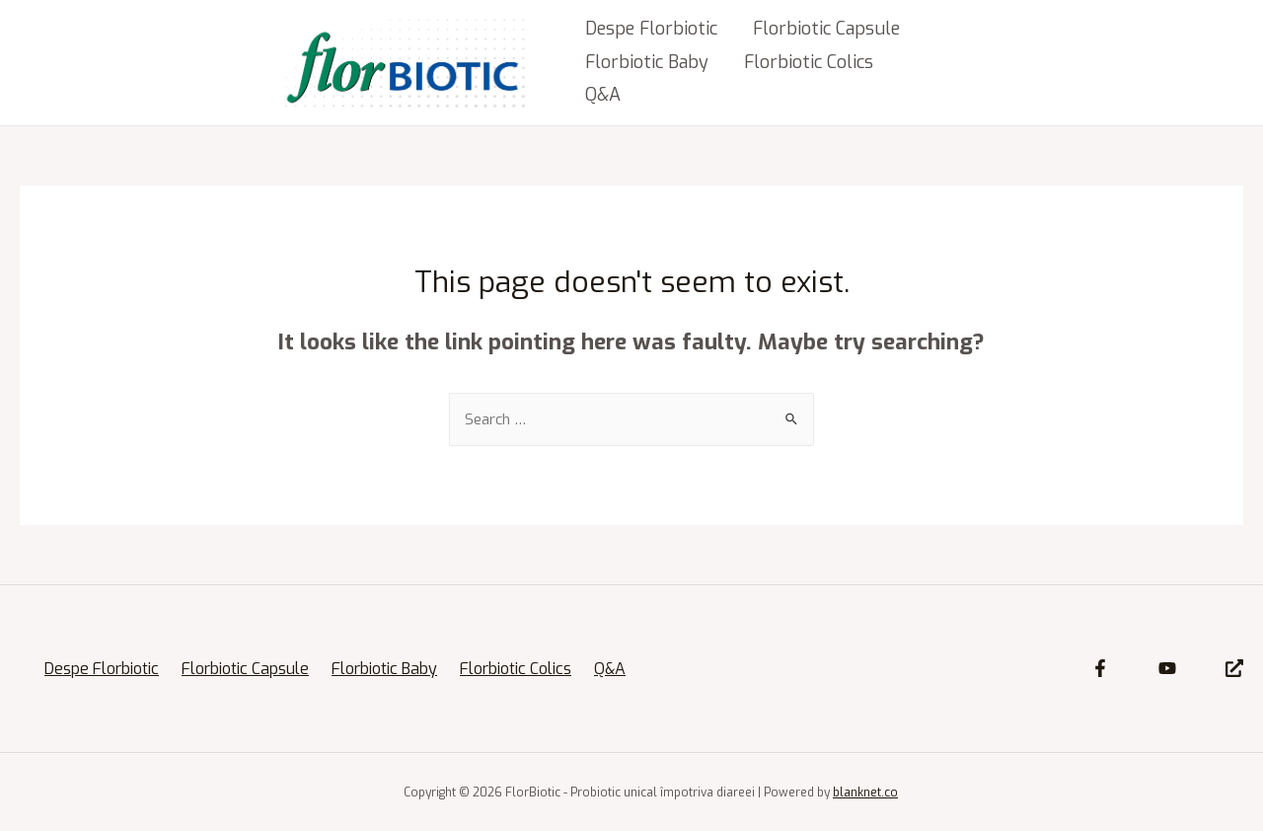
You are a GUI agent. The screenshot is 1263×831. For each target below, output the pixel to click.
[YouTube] (1167, 668)
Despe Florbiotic (651, 28)
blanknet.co (865, 792)
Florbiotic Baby (646, 62)
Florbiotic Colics (808, 62)
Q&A (603, 95)
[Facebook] (1100, 668)
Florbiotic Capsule (826, 28)
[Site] (1234, 668)
